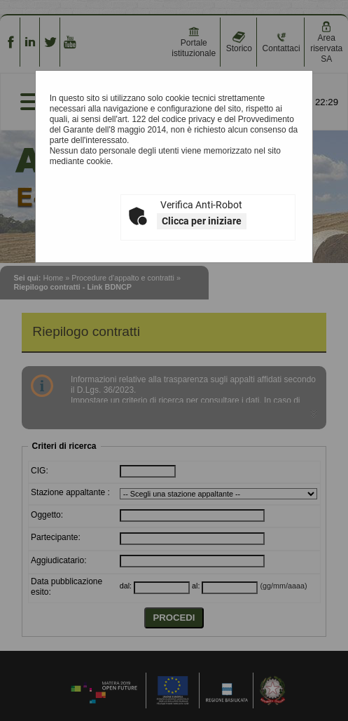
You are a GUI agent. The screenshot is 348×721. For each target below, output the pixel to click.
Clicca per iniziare (202, 221)
